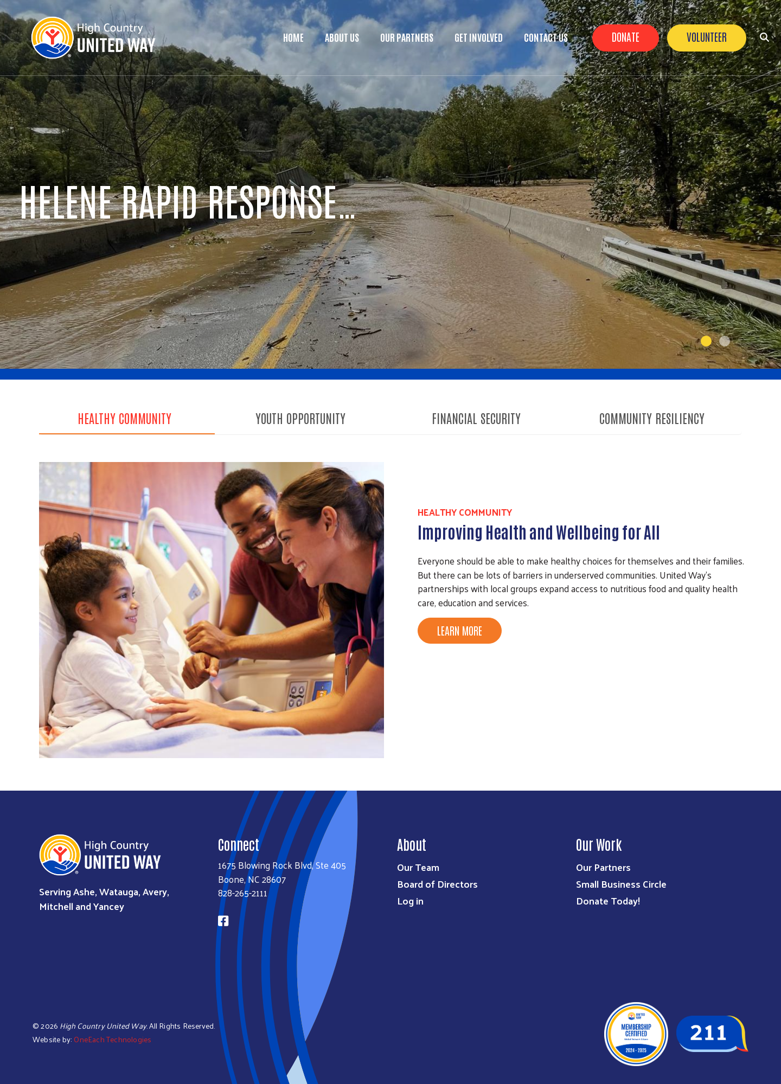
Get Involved (478, 36)
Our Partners (406, 36)
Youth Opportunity (300, 417)
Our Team (418, 866)
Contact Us (546, 36)
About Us (342, 36)
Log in (410, 900)
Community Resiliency (652, 417)
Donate (625, 36)
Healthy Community (124, 417)
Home (293, 36)
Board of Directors (437, 883)
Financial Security (476, 417)
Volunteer (707, 36)
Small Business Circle (621, 883)
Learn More (459, 630)
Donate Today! (608, 900)
